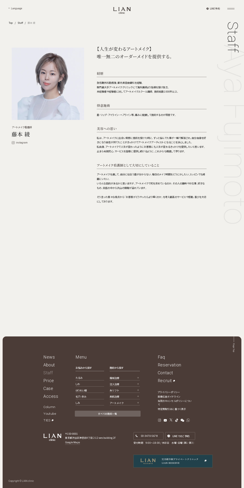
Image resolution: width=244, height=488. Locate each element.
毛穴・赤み (81, 396)
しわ (78, 384)
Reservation (169, 364)
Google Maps (72, 442)
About (49, 364)
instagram (20, 142)
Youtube (49, 413)
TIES (47, 420)
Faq (161, 357)
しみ (78, 402)
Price (48, 380)
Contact (165, 372)
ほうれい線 (81, 390)
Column (49, 407)
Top (11, 23)
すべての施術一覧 (107, 413)
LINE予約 (215, 8)
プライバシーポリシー (169, 392)
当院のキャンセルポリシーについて (175, 402)
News (49, 357)
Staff (20, 23)
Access (50, 396)
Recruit (165, 380)
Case (48, 388)
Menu (81, 357)
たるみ (79, 378)
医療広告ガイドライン (169, 396)
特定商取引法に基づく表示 (172, 409)
